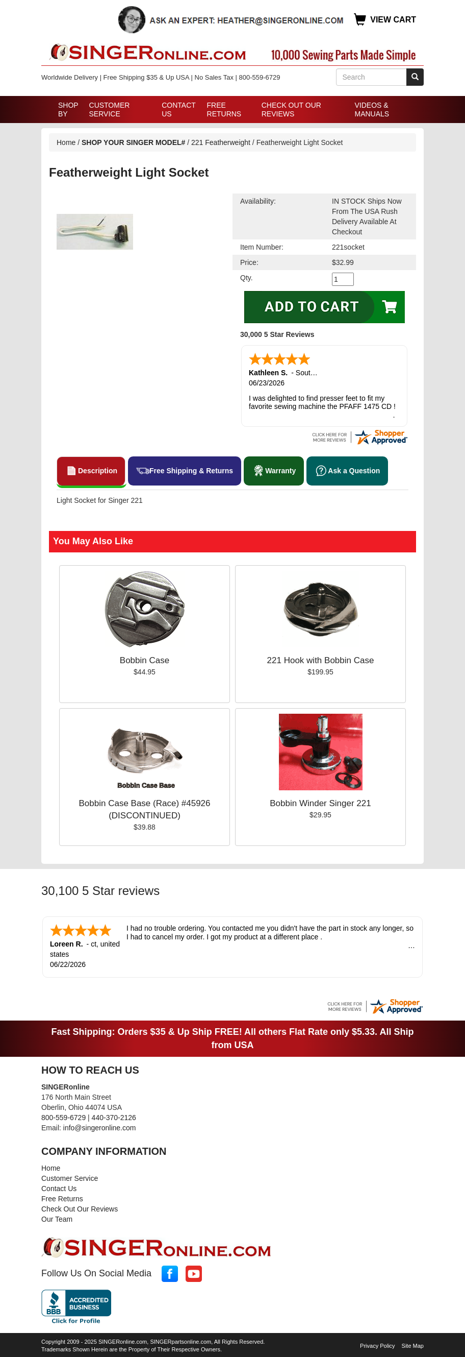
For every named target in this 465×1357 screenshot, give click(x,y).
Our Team (56, 1217)
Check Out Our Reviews (291, 109)
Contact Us (178, 109)
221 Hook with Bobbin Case (320, 659)
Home (66, 142)
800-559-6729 (63, 1115)
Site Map (413, 1344)
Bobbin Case (144, 659)
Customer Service (109, 109)
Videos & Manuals (371, 109)
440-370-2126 (114, 1115)
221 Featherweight (220, 142)
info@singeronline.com (99, 1126)
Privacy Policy (377, 1344)
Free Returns (224, 109)
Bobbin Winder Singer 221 (320, 802)
